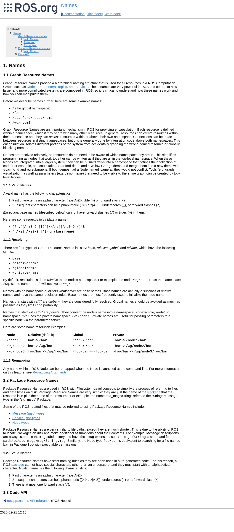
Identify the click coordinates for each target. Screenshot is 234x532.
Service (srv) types (26, 433)
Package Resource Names (34, 48)
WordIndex (112, 14)
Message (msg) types (28, 428)
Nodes (31, 87)
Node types (20, 437)
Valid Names (31, 39)
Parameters (47, 87)
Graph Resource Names (32, 36)
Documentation (73, 14)
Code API (23, 54)
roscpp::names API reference (28, 518)
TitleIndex (94, 14)
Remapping (30, 45)
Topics (62, 87)
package (17, 482)
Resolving (29, 42)
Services (81, 87)
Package (153, 407)
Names (69, 5)
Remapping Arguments (50, 387)
